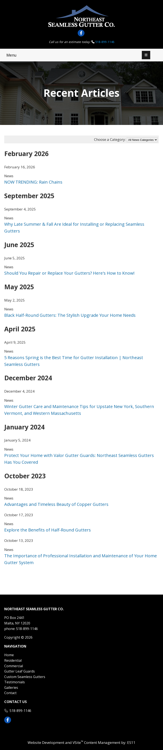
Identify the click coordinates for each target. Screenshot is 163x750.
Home (9, 655)
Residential (13, 660)
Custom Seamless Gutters (24, 676)
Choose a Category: (110, 139)
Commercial (13, 666)
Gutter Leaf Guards (19, 671)
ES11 (131, 742)
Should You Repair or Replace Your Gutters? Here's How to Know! (69, 273)
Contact (10, 692)
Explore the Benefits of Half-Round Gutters (47, 530)
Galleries (11, 687)
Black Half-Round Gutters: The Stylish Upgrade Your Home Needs (70, 315)
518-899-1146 (104, 42)
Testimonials (14, 682)
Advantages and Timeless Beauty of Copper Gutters (56, 504)
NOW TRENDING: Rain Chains (33, 182)
